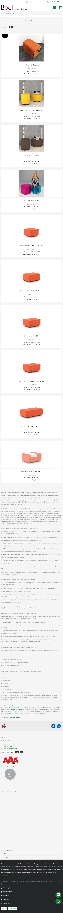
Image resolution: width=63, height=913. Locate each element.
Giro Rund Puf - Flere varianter (31, 110)
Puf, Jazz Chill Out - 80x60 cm (31, 291)
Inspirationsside (14, 717)
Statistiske (6, 899)
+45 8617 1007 (54, 2)
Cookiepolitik (4, 875)
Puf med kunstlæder (31, 200)
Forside (3, 21)
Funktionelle (6, 895)
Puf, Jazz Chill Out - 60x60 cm (31, 246)
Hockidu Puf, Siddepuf (31, 65)
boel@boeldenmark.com (10, 748)
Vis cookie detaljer (6, 903)
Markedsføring (7, 891)
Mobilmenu (54, 7)
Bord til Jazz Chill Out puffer (31, 471)
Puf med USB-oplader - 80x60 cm (31, 381)
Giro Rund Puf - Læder (31, 155)
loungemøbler (47, 707)
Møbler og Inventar (16, 709)
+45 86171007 (8, 746)
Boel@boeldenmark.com (35, 2)
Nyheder (6, 857)
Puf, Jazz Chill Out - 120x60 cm (31, 426)
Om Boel (6, 853)
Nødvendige (6, 888)
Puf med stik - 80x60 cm (31, 336)
